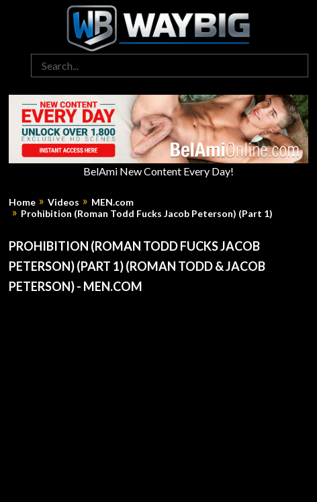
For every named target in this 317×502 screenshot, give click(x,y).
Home (22, 202)
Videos (63, 202)
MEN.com (112, 202)
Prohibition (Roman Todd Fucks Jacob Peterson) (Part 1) (147, 213)
